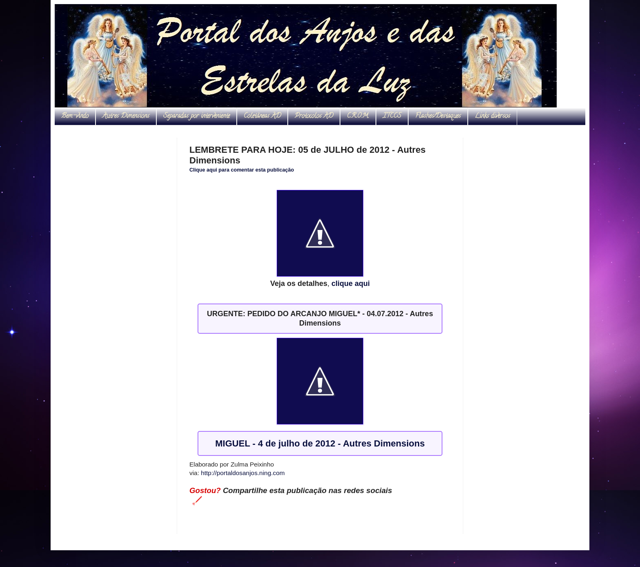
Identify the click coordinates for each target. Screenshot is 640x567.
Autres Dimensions (125, 116)
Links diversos (492, 116)
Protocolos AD (314, 116)
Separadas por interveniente (196, 116)
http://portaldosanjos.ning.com (242, 472)
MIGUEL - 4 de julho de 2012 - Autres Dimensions (319, 443)
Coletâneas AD (262, 116)
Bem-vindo (75, 116)
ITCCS (392, 116)
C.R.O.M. (358, 116)
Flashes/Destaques (438, 116)
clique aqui (350, 283)
